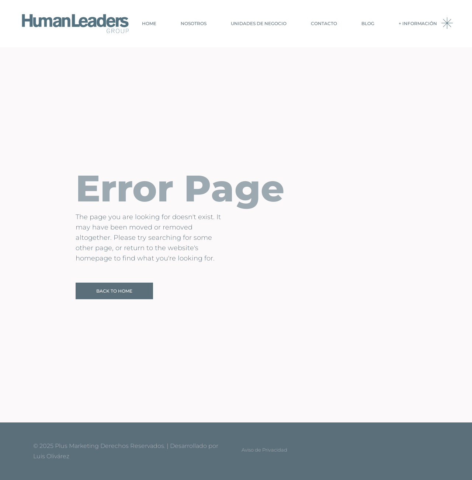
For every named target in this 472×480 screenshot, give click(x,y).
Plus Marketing (77, 445)
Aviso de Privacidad (264, 450)
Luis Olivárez (51, 456)
